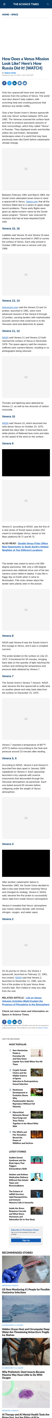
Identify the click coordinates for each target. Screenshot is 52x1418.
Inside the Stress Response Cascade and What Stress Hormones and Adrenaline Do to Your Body (22, 1214)
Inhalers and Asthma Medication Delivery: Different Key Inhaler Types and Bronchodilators (18, 1180)
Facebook (4, 83)
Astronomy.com (10, 307)
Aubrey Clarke (10, 73)
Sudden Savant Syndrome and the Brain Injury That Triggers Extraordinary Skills (18, 1163)
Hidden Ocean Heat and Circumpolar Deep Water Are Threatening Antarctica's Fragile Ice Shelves (26, 1332)
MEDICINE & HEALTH (10, 1285)
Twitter (9, 83)
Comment (19, 83)
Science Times (42, 1028)
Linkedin (14, 83)
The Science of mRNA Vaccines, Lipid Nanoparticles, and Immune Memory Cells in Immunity (21, 1197)
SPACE (14, 14)
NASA (5, 337)
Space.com (32, 201)
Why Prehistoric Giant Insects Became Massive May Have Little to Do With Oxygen (23, 1374)
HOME (5, 14)
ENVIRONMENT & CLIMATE (12, 1325)
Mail (25, 83)
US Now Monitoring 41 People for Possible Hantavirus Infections (26, 1291)
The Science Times (26, 4)
